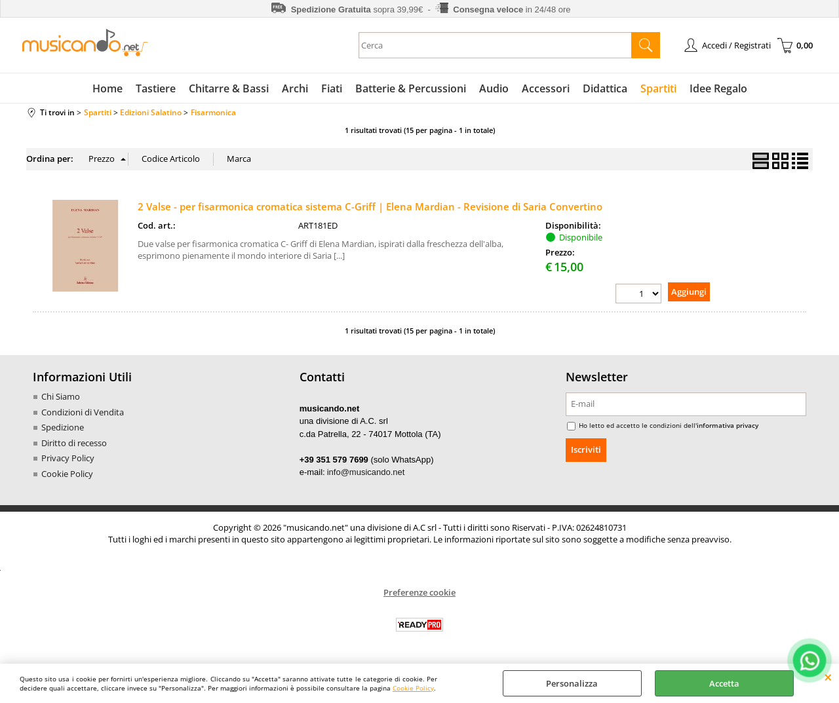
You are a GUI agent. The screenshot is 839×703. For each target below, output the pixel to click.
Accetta (724, 683)
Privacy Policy (67, 458)
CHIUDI (828, 676)
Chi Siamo (60, 396)
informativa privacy (727, 425)
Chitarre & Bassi (229, 88)
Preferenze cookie (419, 592)
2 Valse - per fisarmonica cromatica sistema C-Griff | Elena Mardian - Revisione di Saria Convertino (370, 206)
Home (107, 88)
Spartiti (658, 88)
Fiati (331, 88)
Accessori (546, 88)
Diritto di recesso (74, 443)
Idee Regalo (718, 88)
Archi (295, 88)
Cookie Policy (413, 688)
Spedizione (62, 427)
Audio (494, 88)
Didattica (605, 88)
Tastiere (156, 88)
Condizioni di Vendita (82, 412)
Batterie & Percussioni (410, 88)
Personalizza (572, 683)
